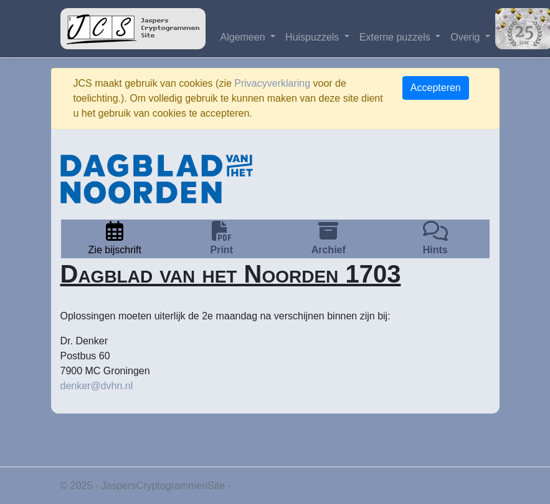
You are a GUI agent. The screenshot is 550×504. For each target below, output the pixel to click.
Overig (466, 37)
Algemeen (244, 37)
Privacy (250, 485)
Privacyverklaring (272, 83)
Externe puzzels (396, 37)
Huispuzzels (313, 37)
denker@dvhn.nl (96, 385)
